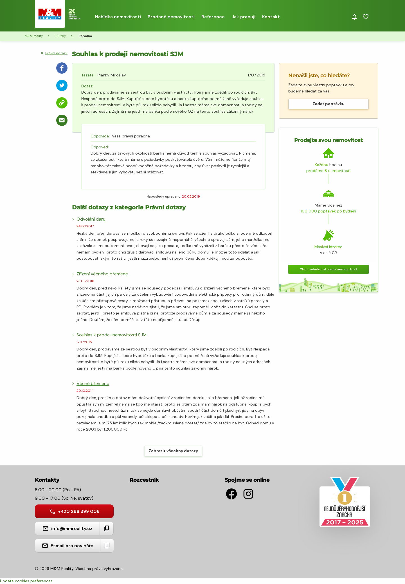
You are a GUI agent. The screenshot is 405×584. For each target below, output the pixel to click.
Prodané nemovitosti (171, 17)
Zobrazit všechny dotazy (173, 450)
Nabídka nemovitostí (118, 17)
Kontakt (271, 17)
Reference (213, 17)
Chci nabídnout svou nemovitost (328, 269)
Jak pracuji (243, 17)
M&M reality (34, 36)
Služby (61, 36)
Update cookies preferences (26, 580)
